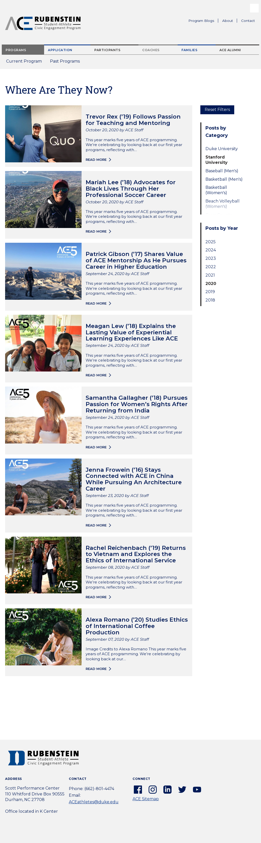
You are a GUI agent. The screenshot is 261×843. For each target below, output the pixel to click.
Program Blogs (201, 21)
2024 (210, 250)
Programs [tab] (16, 50)
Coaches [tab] (151, 50)
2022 (210, 266)
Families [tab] (189, 50)
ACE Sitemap (146, 798)
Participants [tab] (107, 50)
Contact (248, 21)
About (229, 21)
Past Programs (67, 63)
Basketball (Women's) (216, 190)
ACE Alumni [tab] (230, 50)
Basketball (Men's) (224, 179)
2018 (210, 300)
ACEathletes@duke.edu (94, 801)
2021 (210, 275)
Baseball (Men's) (221, 170)
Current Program (24, 61)
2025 (210, 241)
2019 (210, 291)
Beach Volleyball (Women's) (222, 204)
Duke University (221, 148)
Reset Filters (217, 109)
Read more (96, 160)
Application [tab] (60, 50)
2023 (210, 258)
